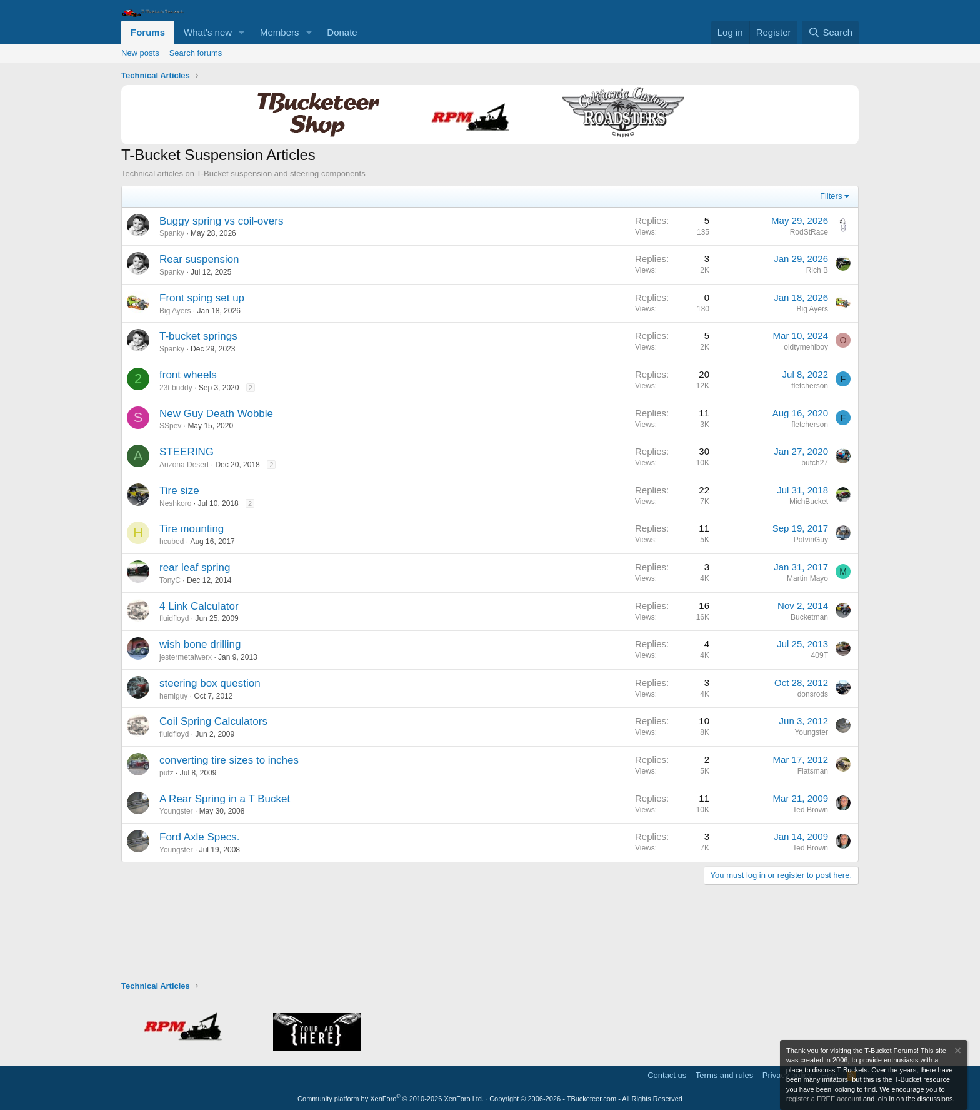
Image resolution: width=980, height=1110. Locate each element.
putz (166, 773)
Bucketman (809, 617)
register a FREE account (823, 1098)
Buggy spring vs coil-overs (221, 221)
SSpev (170, 425)
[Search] (830, 32)
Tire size (179, 491)
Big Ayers (175, 310)
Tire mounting (191, 529)
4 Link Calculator (199, 606)
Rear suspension (199, 259)
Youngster (811, 732)
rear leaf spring (194, 567)
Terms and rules (724, 1075)
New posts (140, 53)
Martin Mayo (807, 578)
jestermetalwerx (185, 657)
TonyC (170, 580)
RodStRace (809, 232)
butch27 (814, 462)
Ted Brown (810, 809)
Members (279, 32)
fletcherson (809, 385)
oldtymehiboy (806, 347)
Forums (148, 32)
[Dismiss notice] (957, 1052)
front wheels (188, 375)
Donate (342, 32)
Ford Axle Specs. (199, 837)
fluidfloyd (174, 618)
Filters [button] (831, 196)
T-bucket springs (198, 336)
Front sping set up (201, 298)
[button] (242, 32)
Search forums (195, 53)
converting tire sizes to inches (229, 760)
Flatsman (813, 771)
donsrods (813, 694)
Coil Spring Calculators (213, 721)
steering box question (210, 683)
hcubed (171, 541)
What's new (208, 32)
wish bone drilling (200, 644)
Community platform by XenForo (391, 1098)
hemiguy (173, 696)
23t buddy (175, 387)
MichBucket (808, 501)
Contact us (667, 1075)
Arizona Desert (184, 464)
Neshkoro (175, 503)
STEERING (186, 452)
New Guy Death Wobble (216, 414)
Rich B (817, 270)
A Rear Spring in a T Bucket (224, 799)
